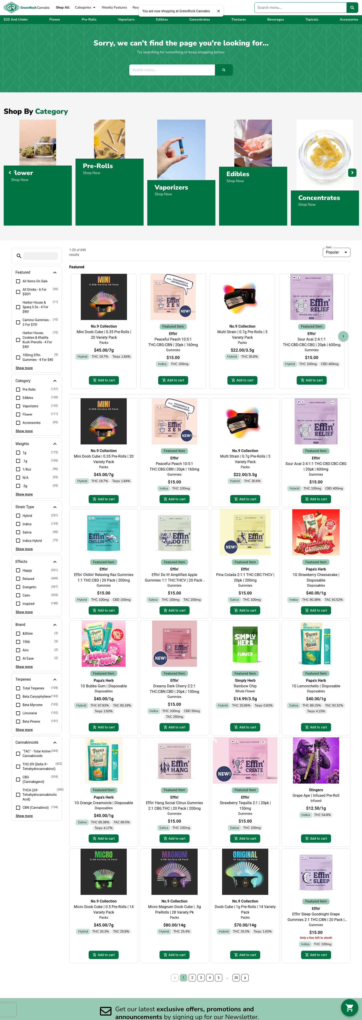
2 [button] (192, 981)
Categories (85, 8)
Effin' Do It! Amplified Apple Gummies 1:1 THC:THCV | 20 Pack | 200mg (174, 581)
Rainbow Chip (245, 688)
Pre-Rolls (98, 166)
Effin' (173, 334)
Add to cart (104, 380)
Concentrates (319, 197)
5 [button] (218, 981)
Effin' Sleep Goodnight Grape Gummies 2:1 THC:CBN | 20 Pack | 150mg (316, 922)
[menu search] (40, 256)
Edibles (237, 174)
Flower (22, 173)
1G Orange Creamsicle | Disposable (103, 805)
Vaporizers (171, 187)
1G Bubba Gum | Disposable (103, 688)
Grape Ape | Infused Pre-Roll (316, 798)
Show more (24, 368)
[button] (19, 256)
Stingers (316, 792)
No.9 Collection (104, 326)
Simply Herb (245, 682)
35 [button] (236, 981)
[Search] (352, 7)
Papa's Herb (316, 570)
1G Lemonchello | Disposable (316, 688)
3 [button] (201, 981)
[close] (218, 11)
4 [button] (209, 981)
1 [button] (183, 981)
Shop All (62, 7)
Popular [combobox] (332, 252)
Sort (329, 247)
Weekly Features (114, 7)
